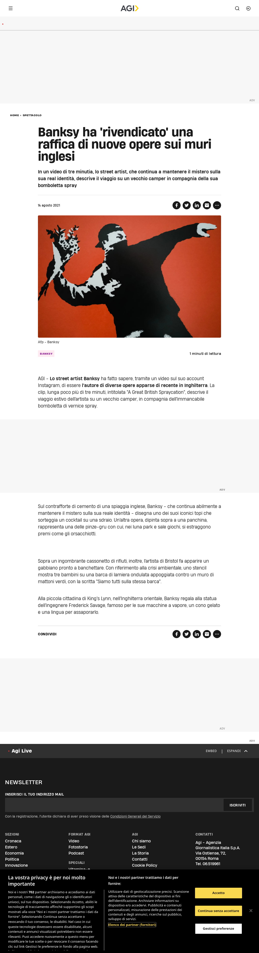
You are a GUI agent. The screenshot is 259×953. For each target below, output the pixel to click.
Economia (14, 853)
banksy (46, 353)
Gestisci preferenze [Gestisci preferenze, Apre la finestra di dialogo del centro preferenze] (218, 928)
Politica (12, 859)
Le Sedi (139, 847)
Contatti (139, 859)
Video (74, 841)
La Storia (140, 853)
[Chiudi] (250, 910)
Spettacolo (32, 115)
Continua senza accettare (218, 910)
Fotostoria (78, 847)
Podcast (76, 853)
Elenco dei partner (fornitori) (132, 924)
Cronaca (13, 841)
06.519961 (211, 863)
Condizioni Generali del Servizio (135, 816)
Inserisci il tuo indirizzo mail (34, 794)
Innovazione (16, 865)
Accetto (218, 892)
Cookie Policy (144, 865)
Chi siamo (141, 841)
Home (14, 115)
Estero (11, 847)
